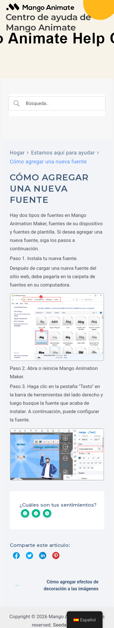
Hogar (17, 153)
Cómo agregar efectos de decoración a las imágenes (57, 585)
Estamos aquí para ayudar (63, 153)
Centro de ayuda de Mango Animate (48, 22)
